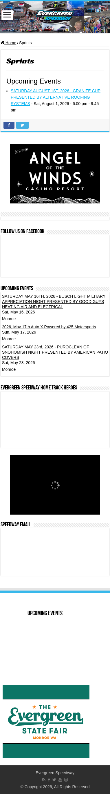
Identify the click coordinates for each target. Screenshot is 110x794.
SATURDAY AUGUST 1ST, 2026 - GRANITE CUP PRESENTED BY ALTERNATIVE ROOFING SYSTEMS (55, 97)
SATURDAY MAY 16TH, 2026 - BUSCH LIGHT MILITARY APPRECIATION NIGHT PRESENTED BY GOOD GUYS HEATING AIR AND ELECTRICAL (53, 301)
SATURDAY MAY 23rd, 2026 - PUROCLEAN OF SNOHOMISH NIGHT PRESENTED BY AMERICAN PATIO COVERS (55, 352)
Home (8, 42)
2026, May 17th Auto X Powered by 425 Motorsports (49, 327)
